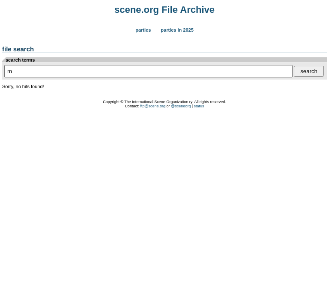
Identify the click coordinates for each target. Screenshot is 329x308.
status (199, 106)
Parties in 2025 (177, 30)
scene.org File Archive (164, 9)
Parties (143, 30)
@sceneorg (181, 106)
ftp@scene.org (152, 106)
